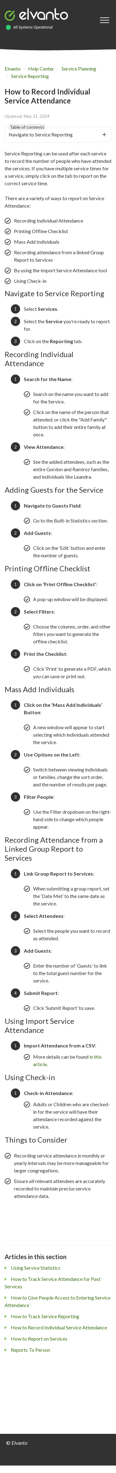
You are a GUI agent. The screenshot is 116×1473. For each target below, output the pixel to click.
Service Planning (79, 68)
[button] (104, 20)
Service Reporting (30, 76)
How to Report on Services (39, 1339)
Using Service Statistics (35, 1268)
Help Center (41, 68)
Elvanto (13, 68)
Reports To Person (30, 1350)
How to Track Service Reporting (45, 1316)
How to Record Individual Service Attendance (59, 1327)
